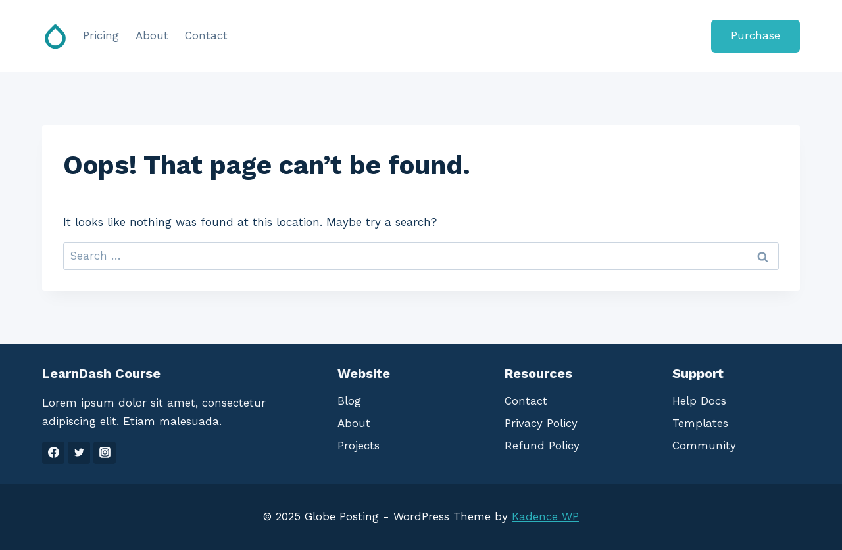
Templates (700, 423)
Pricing (101, 35)
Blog (349, 400)
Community (704, 445)
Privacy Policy (541, 423)
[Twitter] (79, 453)
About (152, 35)
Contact (206, 35)
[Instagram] (104, 453)
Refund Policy (542, 445)
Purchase (755, 35)
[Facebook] (53, 453)
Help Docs (699, 400)
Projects (358, 445)
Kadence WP (545, 516)
